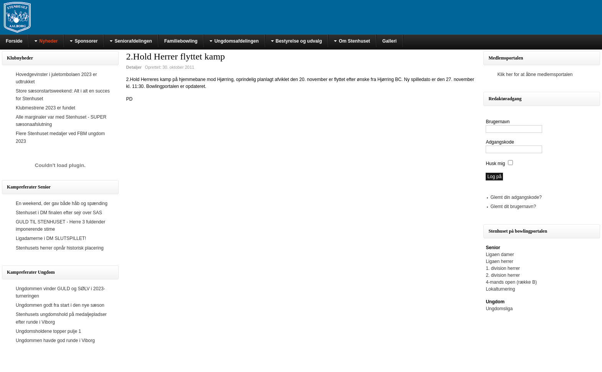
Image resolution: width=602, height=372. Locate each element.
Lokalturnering (500, 289)
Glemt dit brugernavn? (513, 206)
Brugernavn (497, 121)
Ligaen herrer (499, 261)
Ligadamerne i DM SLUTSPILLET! (51, 238)
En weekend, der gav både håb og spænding (62, 203)
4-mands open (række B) (511, 282)
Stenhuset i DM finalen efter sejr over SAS (59, 212)
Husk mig (495, 163)
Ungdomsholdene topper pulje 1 (48, 331)
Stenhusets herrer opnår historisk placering (60, 248)
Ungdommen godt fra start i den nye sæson (60, 305)
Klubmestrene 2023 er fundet (45, 108)
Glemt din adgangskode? (515, 197)
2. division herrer (503, 275)
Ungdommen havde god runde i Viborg (55, 340)
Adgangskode (500, 142)
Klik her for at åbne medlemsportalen (534, 74)
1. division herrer (503, 268)
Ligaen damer (500, 254)
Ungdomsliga (499, 308)
